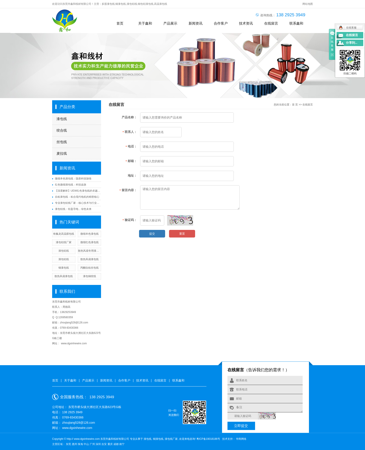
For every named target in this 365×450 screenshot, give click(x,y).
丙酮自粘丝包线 (89, 267)
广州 (93, 444)
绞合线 (61, 130)
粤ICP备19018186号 (208, 438)
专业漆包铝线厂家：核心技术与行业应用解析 (78, 202)
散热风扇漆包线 (89, 259)
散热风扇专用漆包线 (89, 250)
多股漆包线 (108, 3)
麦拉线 (61, 153)
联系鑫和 (296, 23)
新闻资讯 (195, 23)
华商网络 (240, 438)
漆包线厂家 (171, 438)
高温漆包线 (160, 3)
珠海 (81, 444)
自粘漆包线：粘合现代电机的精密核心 (77, 196)
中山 (87, 444)
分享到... (351, 42)
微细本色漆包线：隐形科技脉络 (73, 178)
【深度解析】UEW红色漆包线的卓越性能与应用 (78, 190)
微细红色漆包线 (89, 242)
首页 (119, 23)
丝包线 (61, 142)
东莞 (69, 444)
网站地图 (307, 3)
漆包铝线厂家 (63, 242)
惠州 (75, 444)
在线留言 (271, 23)
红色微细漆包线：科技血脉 (70, 184)
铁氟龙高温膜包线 (63, 233)
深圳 (98, 444)
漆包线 (61, 119)
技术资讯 (246, 23)
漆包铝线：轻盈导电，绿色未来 (73, 209)
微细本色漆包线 (89, 233)
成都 (116, 444)
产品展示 (170, 23)
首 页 (295, 104)
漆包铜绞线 (89, 276)
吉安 (104, 444)
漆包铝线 (132, 3)
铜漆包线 (120, 3)
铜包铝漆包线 (145, 3)
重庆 (110, 444)
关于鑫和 (145, 23)
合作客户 (221, 23)
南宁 (121, 444)
